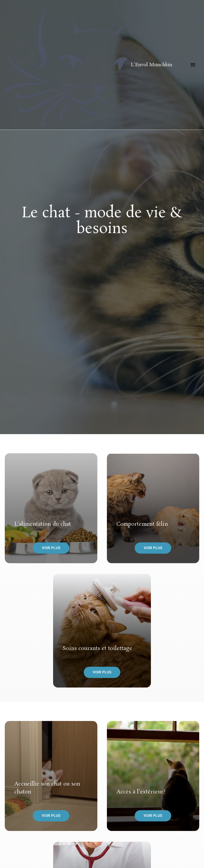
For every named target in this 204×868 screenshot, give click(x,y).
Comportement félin (142, 524)
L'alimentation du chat (42, 524)
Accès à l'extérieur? (140, 792)
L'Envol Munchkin (151, 64)
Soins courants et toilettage (97, 648)
